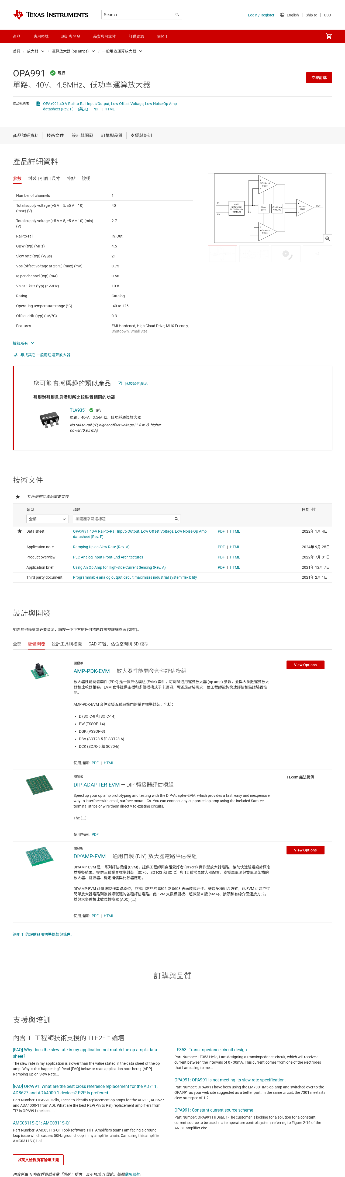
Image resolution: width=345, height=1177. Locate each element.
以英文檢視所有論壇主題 (38, 1160)
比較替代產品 (136, 384)
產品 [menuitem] (16, 36)
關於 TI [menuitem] (162, 36)
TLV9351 (78, 410)
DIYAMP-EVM (90, 856)
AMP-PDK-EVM (92, 671)
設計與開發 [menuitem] (70, 36)
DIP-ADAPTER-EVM (97, 784)
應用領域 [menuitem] (41, 36)
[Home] (50, 15)
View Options (305, 665)
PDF (95, 109)
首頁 (16, 51)
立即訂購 (319, 77)
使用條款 (132, 1174)
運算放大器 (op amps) (70, 51)
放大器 (32, 51)
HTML (110, 109)
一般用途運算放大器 (119, 51)
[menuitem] (329, 36)
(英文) (83, 109)
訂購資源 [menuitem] (136, 36)
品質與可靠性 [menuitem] (104, 36)
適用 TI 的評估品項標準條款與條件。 (43, 934)
